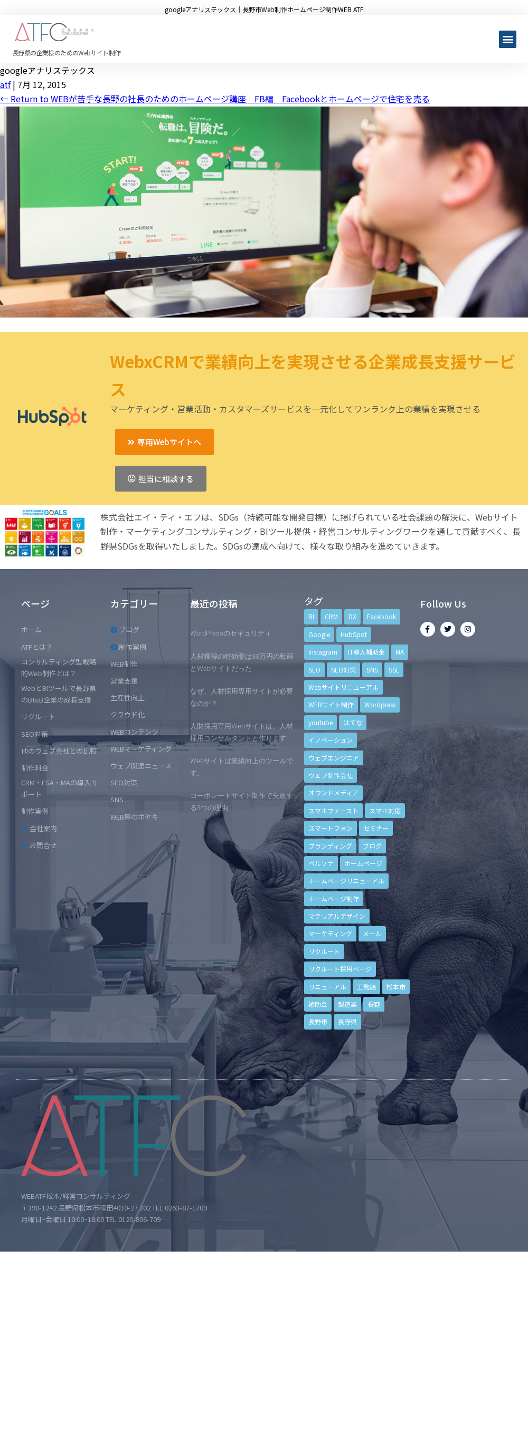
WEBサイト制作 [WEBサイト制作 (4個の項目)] (331, 704)
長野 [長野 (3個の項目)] (373, 1003)
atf (5, 84)
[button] (507, 39)
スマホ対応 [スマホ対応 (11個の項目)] (385, 810)
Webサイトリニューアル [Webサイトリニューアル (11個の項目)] (343, 686)
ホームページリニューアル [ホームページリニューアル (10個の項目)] (346, 880)
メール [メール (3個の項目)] (372, 933)
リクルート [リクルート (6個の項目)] (324, 951)
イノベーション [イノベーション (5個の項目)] (330, 739)
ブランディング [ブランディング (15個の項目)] (330, 845)
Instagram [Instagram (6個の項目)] (322, 651)
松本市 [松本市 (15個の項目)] (396, 986)
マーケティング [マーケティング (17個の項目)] (330, 933)
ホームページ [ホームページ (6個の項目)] (363, 863)
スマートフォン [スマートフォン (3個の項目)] (330, 827)
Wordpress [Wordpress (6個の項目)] (379, 704)
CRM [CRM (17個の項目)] (331, 616)
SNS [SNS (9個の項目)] (372, 669)
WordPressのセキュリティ (230, 633)
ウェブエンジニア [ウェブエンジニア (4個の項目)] (333, 757)
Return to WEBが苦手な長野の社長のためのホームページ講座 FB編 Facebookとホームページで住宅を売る (215, 98)
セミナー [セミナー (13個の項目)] (376, 827)
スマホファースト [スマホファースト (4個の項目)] (333, 810)
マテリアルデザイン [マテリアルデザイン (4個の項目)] (336, 915)
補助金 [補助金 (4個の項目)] (317, 1003)
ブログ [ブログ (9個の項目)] (372, 845)
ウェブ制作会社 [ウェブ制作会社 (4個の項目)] (330, 775)
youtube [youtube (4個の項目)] (320, 722)
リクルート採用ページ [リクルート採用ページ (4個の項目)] (340, 968)
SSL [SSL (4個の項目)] (394, 669)
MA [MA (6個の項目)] (399, 651)
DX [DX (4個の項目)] (352, 616)
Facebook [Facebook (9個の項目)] (381, 616)
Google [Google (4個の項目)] (319, 634)
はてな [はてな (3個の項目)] (352, 722)
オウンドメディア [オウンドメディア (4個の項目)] (333, 792)
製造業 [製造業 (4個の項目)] (347, 1003)
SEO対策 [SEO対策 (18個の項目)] (343, 669)
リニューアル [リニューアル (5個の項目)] (327, 986)
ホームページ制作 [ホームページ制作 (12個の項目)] (333, 898)
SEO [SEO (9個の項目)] (314, 669)
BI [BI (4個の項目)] (311, 616)
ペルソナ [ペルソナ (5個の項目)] (321, 863)
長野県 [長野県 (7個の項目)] (347, 1021)
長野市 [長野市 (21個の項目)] (317, 1021)
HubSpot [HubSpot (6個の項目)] (354, 634)
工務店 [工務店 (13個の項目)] (366, 986)
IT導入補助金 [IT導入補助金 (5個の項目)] (366, 651)
